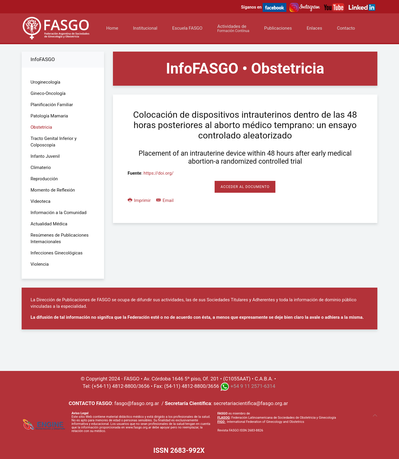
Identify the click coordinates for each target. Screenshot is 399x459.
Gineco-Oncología (48, 93)
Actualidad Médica (49, 224)
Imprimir (140, 200)
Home (112, 28)
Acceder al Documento (245, 187)
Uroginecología (45, 82)
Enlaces (314, 28)
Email (165, 200)
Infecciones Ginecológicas (57, 253)
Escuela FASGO (187, 28)
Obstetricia (41, 127)
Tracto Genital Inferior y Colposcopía (53, 142)
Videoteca (40, 201)
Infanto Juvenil (45, 156)
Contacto (346, 28)
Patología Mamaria (49, 116)
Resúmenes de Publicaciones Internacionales (60, 238)
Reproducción (44, 178)
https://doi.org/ (158, 173)
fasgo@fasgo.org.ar (136, 403)
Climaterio (41, 167)
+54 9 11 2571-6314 (252, 386)
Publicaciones (278, 28)
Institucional (145, 28)
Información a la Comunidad (59, 212)
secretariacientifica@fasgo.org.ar (250, 403)
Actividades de (233, 28)
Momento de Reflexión (53, 190)
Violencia (40, 264)
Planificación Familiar (52, 104)
